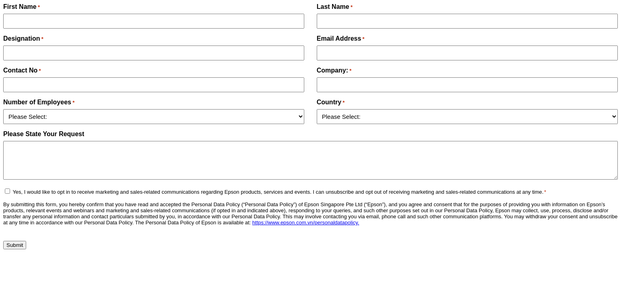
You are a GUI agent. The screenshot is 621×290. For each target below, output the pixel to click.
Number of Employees (38, 102)
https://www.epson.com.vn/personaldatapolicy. (305, 223)
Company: (334, 70)
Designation (23, 38)
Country (331, 102)
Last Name (335, 6)
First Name (21, 6)
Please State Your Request (43, 133)
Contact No (22, 70)
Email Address (341, 38)
